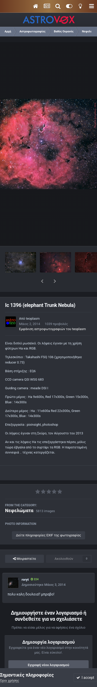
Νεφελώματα (19, 497)
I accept (85, 678)
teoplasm (33, 305)
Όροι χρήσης (9, 680)
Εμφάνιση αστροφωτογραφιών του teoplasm (52, 316)
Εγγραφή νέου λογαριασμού (48, 652)
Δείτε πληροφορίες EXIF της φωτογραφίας (48, 522)
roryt (25, 566)
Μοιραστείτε (24, 545)
